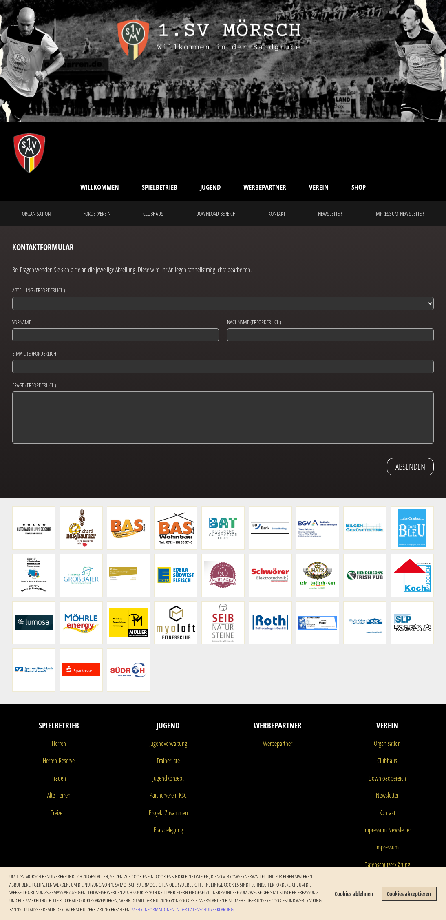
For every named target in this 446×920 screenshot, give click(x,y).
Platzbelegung (168, 829)
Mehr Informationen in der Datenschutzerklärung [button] (183, 909)
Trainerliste (168, 760)
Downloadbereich (387, 778)
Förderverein (96, 213)
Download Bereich (216, 213)
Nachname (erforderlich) (254, 322)
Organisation (36, 213)
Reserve (66, 760)
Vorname (21, 322)
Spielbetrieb (159, 187)
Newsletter (330, 213)
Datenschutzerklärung (387, 864)
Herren (59, 743)
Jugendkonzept (168, 778)
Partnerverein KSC (168, 795)
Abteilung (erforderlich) (38, 290)
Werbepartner (264, 187)
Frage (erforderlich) (34, 385)
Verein (319, 187)
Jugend (210, 187)
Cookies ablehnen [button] (354, 894)
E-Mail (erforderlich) (35, 353)
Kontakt (276, 213)
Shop (358, 187)
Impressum (387, 847)
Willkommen (99, 187)
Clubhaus (153, 213)
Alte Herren (59, 795)
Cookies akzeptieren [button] (409, 894)
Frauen (58, 778)
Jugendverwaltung (168, 743)
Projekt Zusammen (168, 812)
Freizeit (58, 812)
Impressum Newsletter (399, 213)
